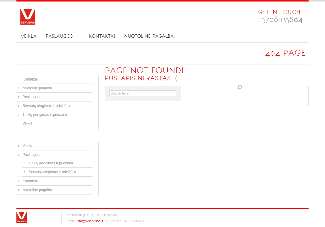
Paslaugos (59, 36)
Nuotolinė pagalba (149, 36)
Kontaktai (102, 36)
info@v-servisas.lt (90, 221)
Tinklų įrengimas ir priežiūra (45, 114)
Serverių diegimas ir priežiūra (46, 106)
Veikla (29, 36)
